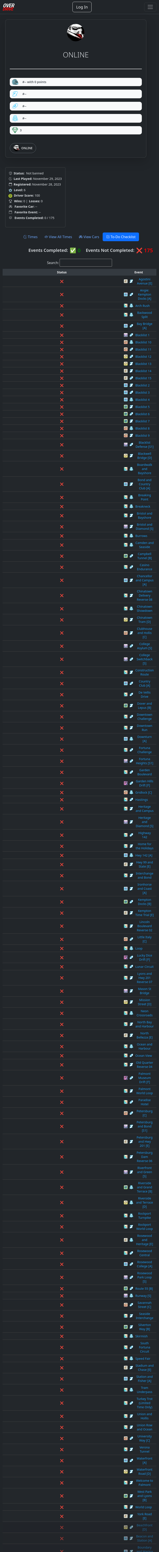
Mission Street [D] (58, 775)
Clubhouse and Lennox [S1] (64, 1176)
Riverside (52, 1406)
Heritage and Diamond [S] (64, 660)
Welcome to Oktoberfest (62, 1514)
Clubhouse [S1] (56, 1169)
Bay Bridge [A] (55, 308)
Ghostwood (53, 1263)
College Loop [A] (57, 1184)
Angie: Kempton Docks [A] (64, 286)
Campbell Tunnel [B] (59, 495)
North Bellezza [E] (58, 796)
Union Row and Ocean (61, 1033)
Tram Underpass (57, 1011)
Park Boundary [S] (58, 1392)
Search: (53, 262)
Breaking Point (56, 452)
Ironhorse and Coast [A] (62, 703)
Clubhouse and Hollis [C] (62, 538)
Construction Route (59, 559)
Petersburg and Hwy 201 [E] (65, 861)
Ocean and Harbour (59, 803)
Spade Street (54, 1471)
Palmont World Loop (60, 832)
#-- (19, 94)
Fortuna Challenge (58, 609)
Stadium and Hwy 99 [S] (62, 1485)
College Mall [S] (56, 1191)
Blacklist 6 (52, 394)
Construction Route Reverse (65, 1205)
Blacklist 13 (53, 344)
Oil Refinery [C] (56, 1363)
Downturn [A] (55, 602)
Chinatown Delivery (59, 1162)
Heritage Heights (57, 1277)
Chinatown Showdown (61, 523)
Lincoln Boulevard (58, 1306)
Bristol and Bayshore (60, 466)
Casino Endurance (58, 502)
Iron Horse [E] (55, 1298)
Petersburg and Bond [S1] (63, 853)
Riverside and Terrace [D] (63, 889)
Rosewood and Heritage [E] (64, 911)
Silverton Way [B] (57, 968)
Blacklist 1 (52, 315)
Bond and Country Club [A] (64, 444)
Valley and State (56, 1507)
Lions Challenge (56, 1313)
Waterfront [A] (55, 1054)
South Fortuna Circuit (60, 983)
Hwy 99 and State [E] (60, 688)
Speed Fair (52, 990)
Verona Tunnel (55, 1047)
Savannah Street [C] (59, 954)
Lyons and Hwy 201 (59, 1327)
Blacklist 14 (53, 351)
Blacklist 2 (52, 365)
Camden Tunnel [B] (59, 1141)
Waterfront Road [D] (59, 1062)
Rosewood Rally (56, 1435)
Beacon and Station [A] (61, 1105)
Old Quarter (54, 1370)
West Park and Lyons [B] (62, 1076)
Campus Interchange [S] (62, 1148)
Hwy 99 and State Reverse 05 (66, 1284)
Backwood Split (56, 301)
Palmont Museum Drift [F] (63, 825)
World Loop (53, 1083)
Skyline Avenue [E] (58, 1464)
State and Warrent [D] (61, 1499)
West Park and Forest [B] (62, 1528)
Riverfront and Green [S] (62, 875)
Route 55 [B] (54, 940)
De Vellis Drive (55, 574)
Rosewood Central (58, 918)
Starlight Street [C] (58, 1492)
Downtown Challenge (60, 588)
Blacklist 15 (53, 358)
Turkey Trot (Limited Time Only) (67, 1019)
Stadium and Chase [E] (61, 997)
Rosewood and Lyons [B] (62, 1428)
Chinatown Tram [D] (59, 530)
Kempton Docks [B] (59, 710)
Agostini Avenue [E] (59, 279)
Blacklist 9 (52, 416)
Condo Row (53, 1198)
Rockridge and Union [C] (62, 1420)
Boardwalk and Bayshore (63, 437)
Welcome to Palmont (60, 1069)
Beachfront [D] (55, 1097)
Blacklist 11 (53, 330)
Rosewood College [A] (60, 925)
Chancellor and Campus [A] (64, 509)
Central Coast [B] (57, 1155)
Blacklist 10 (53, 322)
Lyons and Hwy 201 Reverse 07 (67, 760)
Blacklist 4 (52, 380)
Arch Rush (52, 294)
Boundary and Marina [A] (63, 1112)
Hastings (51, 645)
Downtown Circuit (58, 1227)
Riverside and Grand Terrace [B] (67, 882)
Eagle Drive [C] (55, 1234)
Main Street (53, 1334)
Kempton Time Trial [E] (61, 717)
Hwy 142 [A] (53, 681)
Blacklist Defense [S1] (60, 423)
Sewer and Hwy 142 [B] (61, 1449)
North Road (53, 1356)
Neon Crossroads (57, 782)
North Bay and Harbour (62, 789)
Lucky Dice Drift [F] (58, 746)
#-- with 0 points (29, 82)
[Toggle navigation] (150, 7)
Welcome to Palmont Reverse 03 (68, 1521)
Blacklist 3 (52, 373)
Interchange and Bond (61, 696)
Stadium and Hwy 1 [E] (61, 1478)
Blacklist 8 (52, 408)
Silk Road (52, 1456)
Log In (82, 7)
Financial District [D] (59, 1248)
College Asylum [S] (58, 545)
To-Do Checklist (121, 236)
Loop (49, 739)
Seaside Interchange (60, 961)
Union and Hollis (57, 1026)
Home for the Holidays (61, 674)
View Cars (89, 236)
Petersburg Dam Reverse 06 (65, 868)
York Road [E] (54, 1090)
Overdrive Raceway (59, 1385)
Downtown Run (56, 595)
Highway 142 (54, 667)
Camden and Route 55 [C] (63, 1126)
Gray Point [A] (55, 1270)
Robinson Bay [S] (57, 1413)
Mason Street (54, 1342)
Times (30, 236)
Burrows (51, 480)
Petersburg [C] (55, 846)
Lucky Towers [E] (57, 1320)
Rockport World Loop (60, 904)
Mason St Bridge (57, 767)
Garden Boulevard (58, 624)
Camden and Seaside (60, 487)
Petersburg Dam (57, 1399)
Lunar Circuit (54, 753)
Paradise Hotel (55, 839)
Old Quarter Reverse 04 (62, 818)
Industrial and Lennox (61, 1291)
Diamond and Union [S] (62, 1212)
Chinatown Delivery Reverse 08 (67, 516)
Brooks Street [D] (57, 1119)
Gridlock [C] (53, 638)
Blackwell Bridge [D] (59, 430)
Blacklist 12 (53, 337)
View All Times (58, 236)
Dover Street (54, 1220)
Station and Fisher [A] (60, 1004)
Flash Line (52, 1255)
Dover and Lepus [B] (59, 581)
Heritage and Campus (61, 653)
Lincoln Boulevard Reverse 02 (66, 724)
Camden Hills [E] (57, 1133)
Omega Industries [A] (60, 1377)
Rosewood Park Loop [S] (62, 932)
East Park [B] (54, 1241)
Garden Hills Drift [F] (60, 631)
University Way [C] (58, 1040)
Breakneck (52, 459)
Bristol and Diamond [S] (62, 473)
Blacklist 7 (52, 401)
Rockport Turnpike (58, 897)
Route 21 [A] (54, 1442)
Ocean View (53, 810)
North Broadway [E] (59, 1349)
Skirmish (51, 975)
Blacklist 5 (52, 387)
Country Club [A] (57, 566)
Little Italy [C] (54, 731)
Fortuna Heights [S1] (60, 617)
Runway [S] (53, 947)
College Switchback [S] (61, 552)
